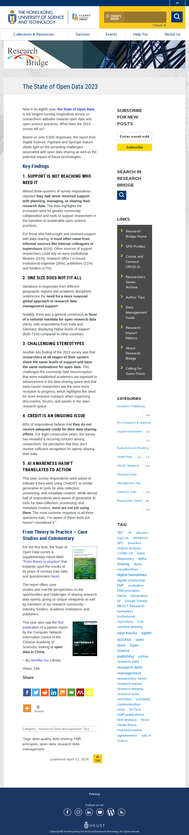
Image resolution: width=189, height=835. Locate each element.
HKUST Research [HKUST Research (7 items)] (130, 606)
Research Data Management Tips (64, 729)
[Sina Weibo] (89, 688)
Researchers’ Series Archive (136, 282)
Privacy (94, 794)
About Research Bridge (133, 353)
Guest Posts (124, 456)
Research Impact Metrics (133, 332)
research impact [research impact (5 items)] (129, 684)
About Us (172, 34)
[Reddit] (45, 688)
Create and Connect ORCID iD (134, 261)
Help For (140, 34)
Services (83, 34)
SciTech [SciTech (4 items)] (135, 709)
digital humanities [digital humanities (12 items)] (132, 574)
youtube (100, 812)
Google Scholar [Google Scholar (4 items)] (136, 601)
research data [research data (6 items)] (128, 661)
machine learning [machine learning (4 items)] (129, 627)
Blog (110, 812)
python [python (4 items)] (143, 656)
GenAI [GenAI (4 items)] (121, 596)
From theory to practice (41, 562)
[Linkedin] (54, 688)
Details (159, 25)
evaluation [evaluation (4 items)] (136, 585)
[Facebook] (27, 688)
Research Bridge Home (136, 234)
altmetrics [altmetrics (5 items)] (140, 538)
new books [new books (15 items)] (127, 632)
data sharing (62, 739)
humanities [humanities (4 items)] (125, 611)
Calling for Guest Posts (135, 371)
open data (48, 744)
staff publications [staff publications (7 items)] (130, 714)
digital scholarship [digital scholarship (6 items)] (131, 580)
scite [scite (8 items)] (121, 709)
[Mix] (62, 688)
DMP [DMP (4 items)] (120, 585)
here (54, 576)
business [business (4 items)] (134, 543)
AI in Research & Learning (134, 422)
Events (111, 34)
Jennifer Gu (39, 660)
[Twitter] (36, 688)
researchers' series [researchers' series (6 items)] (132, 678)
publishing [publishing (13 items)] (125, 656)
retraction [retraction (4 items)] (124, 699)
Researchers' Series (129, 500)
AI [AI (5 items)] (129, 533)
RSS (121, 812)
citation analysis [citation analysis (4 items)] (129, 548)
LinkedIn (89, 812)
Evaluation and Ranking (133, 448)
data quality (41, 739)
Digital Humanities (129, 431)
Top (97, 758)
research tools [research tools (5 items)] (128, 694)
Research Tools (126, 492)
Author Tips (135, 297)
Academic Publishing (131, 406)
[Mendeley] (80, 688)
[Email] (71, 688)
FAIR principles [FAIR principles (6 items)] (128, 590)
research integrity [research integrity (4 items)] (130, 689)
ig (78, 812)
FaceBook (67, 812)
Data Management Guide (136, 312)
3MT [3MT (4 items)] (120, 533)
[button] (121, 195)
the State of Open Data (75, 109)
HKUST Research (128, 465)
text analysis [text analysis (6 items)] (127, 719)
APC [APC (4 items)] (120, 543)
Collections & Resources (34, 34)
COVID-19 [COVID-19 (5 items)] (125, 553)
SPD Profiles (135, 246)
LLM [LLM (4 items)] (140, 621)
